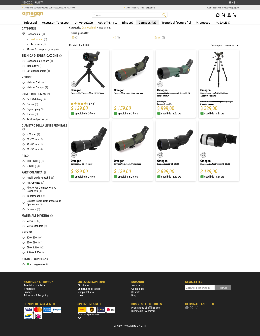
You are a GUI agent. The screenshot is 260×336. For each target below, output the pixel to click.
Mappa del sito (85, 292)
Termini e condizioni (35, 285)
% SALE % (223, 22)
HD (116, 37)
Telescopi (30, 22)
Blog (133, 295)
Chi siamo (83, 285)
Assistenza (137, 285)
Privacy (28, 292)
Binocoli (127, 22)
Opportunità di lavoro (89, 288)
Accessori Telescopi (55, 22)
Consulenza (137, 288)
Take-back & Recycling (36, 295)
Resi (79, 317)
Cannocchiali (147, 22)
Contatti (135, 292)
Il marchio (29, 288)
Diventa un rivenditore (143, 311)
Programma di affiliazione (145, 307)
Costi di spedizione (88, 314)
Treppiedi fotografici (176, 22)
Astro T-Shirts (107, 22)
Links (80, 295)
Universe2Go (83, 22)
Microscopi (203, 22)
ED (75, 37)
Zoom (160, 37)
